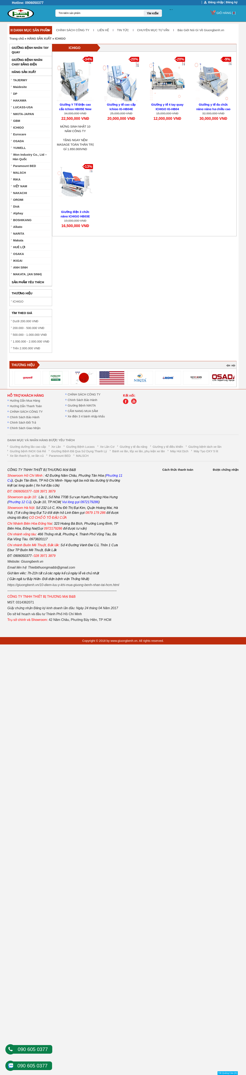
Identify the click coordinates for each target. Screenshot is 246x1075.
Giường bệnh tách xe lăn (204, 446)
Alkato (17, 226)
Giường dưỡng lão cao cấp (28, 446)
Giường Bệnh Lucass (80, 446)
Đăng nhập (216, 2)
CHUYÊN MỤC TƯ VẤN (153, 30)
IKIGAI (17, 260)
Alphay (18, 213)
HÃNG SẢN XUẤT (39, 38)
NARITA (18, 233)
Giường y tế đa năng (133, 446)
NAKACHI (20, 193)
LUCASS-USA (23, 107)
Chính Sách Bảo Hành (24, 417)
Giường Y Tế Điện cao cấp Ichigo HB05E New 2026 (75, 109)
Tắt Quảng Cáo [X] (227, 1073)
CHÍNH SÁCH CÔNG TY (72, 30)
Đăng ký (232, 2)
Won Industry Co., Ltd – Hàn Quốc (30, 157)
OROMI (18, 199)
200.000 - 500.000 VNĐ (28, 328)
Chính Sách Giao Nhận (25, 428)
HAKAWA (19, 100)
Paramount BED (24, 166)
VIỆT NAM (20, 186)
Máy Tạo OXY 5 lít (206, 451)
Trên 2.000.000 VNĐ (26, 348)
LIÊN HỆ (103, 30)
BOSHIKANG (22, 220)
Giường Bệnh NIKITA (82, 405)
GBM (16, 120)
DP (15, 93)
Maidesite (20, 87)
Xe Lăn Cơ (107, 446)
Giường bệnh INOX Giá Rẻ (28, 451)
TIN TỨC (123, 30)
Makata (18, 240)
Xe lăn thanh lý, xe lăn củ (27, 455)
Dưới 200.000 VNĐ (25, 321)
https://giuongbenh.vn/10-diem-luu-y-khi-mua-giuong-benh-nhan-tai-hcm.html (63, 585)
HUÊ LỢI (19, 247)
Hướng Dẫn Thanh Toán (26, 406)
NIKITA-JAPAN (23, 114)
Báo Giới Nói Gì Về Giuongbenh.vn (201, 30)
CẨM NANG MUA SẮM (83, 411)
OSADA (18, 141)
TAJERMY (20, 80)
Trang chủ (16, 38)
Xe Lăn (56, 446)
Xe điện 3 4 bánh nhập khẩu (86, 416)
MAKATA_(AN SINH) (27, 274)
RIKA (16, 179)
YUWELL (19, 148)
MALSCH (19, 172)
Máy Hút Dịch (179, 451)
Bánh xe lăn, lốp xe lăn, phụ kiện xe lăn (138, 451)
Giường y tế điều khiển (168, 446)
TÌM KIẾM (152, 13)
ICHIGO (60, 38)
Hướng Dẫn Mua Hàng (25, 400)
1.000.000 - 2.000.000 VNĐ (31, 341)
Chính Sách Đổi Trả (23, 422)
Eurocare (19, 134)
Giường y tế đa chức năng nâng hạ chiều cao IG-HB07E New (213, 109)
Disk (16, 206)
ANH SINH (20, 267)
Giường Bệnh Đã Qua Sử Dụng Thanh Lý (79, 451)
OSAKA (18, 254)
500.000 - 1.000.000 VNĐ (30, 334)
